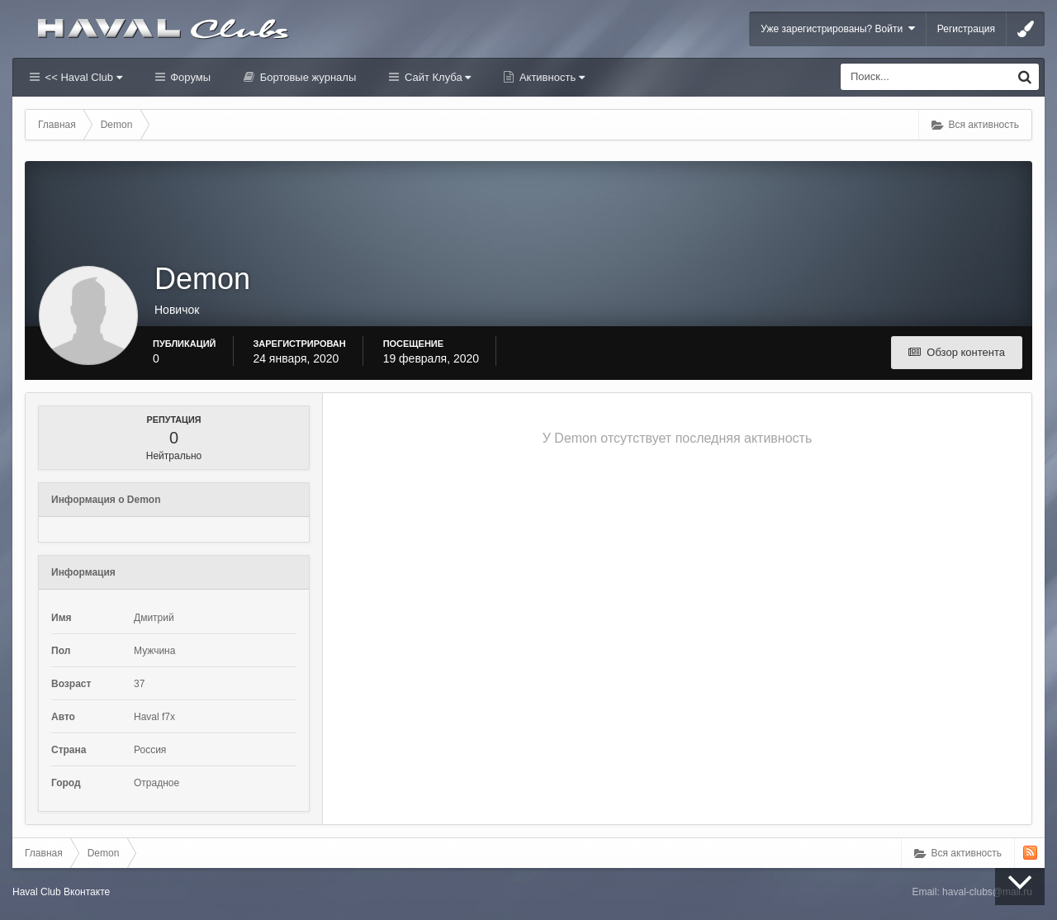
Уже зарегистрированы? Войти (838, 28)
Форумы (189, 77)
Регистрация (966, 29)
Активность (550, 77)
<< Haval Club (82, 77)
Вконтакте (87, 892)
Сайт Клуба (436, 77)
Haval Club (36, 892)
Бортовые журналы (306, 77)
